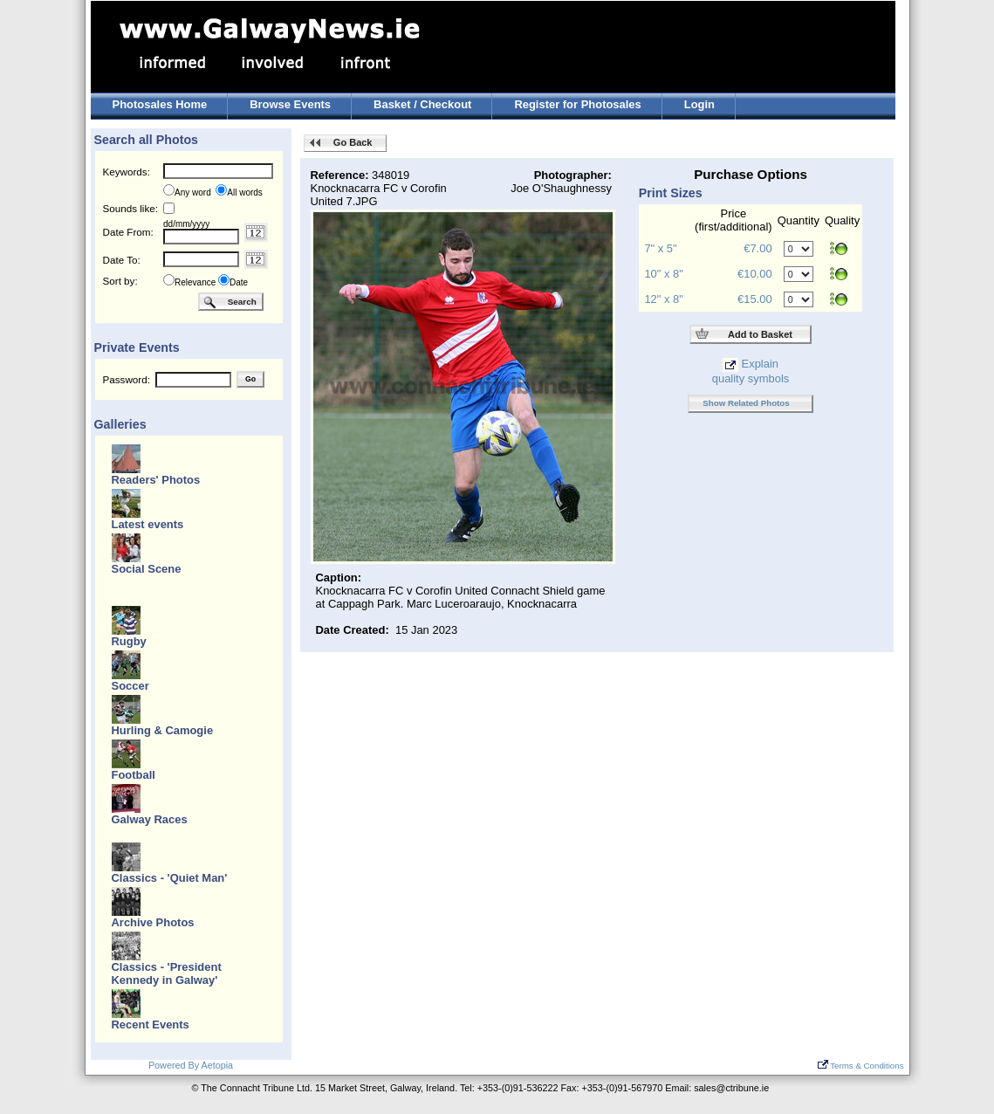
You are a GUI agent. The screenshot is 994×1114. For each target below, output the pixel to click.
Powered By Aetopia (190, 1065)
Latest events (148, 524)
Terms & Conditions (861, 1065)
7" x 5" (660, 248)
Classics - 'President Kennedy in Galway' (167, 973)
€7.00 (757, 248)
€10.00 (754, 273)
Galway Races (150, 819)
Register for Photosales (577, 104)
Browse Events (290, 104)
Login (699, 104)
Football (133, 774)
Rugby (129, 641)
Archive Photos (153, 922)
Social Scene (147, 568)
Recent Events (150, 1024)
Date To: (122, 259)
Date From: (128, 231)
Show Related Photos (746, 403)
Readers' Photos (156, 479)
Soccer (130, 685)
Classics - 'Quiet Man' (170, 877)
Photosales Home (160, 104)
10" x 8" (663, 273)
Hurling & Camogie (163, 730)
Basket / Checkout (422, 104)
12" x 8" (663, 299)
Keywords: (126, 171)
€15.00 (754, 299)
